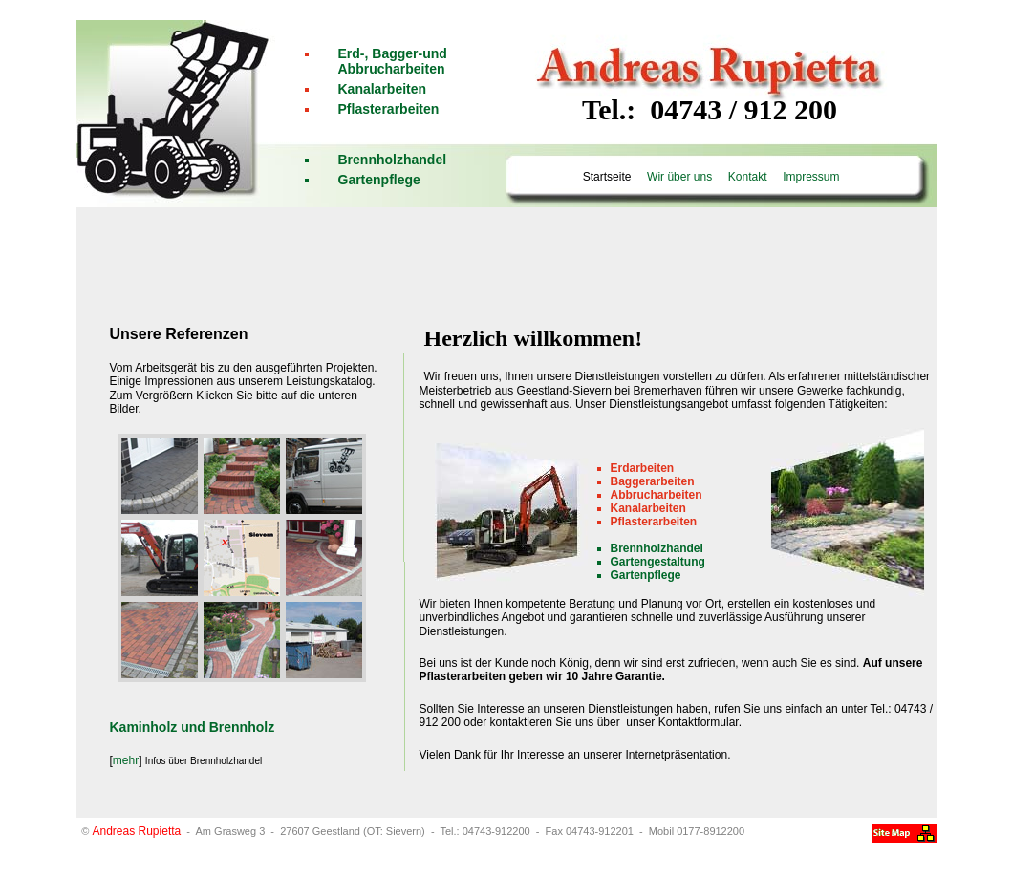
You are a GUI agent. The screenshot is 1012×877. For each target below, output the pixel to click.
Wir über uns (679, 176)
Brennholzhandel (392, 159)
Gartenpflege (379, 179)
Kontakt (747, 176)
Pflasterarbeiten (389, 109)
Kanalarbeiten (382, 88)
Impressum (810, 176)
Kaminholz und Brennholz (192, 727)
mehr (126, 760)
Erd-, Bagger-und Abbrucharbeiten (392, 61)
